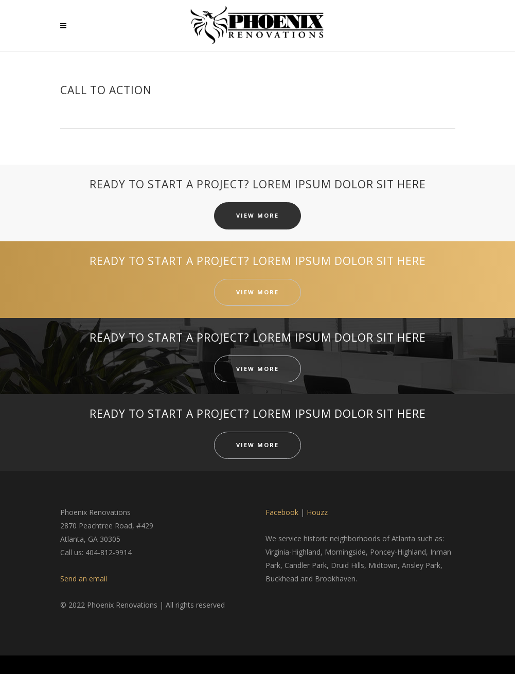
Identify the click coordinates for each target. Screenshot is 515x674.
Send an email (83, 578)
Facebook (281, 512)
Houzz (317, 512)
